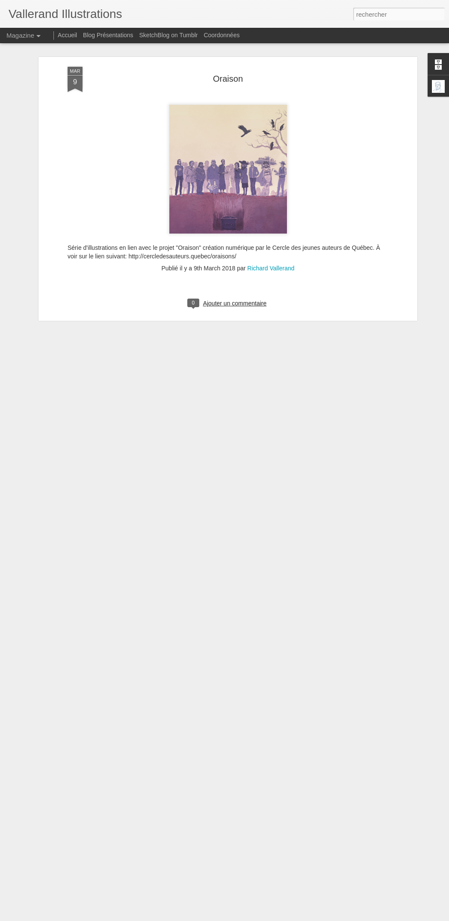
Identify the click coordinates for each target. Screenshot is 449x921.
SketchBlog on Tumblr (168, 35)
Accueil (67, 35)
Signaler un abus (283, 916)
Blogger (255, 916)
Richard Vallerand (270, 184)
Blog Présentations (108, 35)
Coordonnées (221, 35)
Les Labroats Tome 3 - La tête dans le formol (206, 814)
